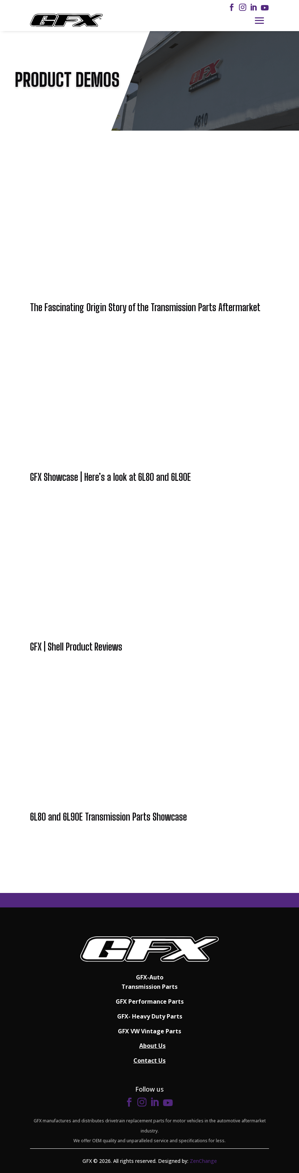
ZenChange (203, 1160)
